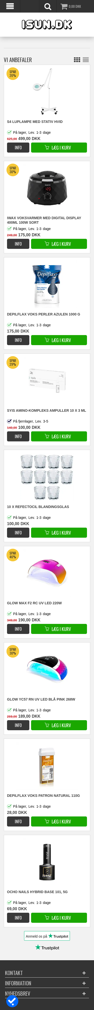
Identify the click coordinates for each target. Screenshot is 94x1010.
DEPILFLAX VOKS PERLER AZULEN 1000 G (43, 314)
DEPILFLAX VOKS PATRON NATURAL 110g (43, 796)
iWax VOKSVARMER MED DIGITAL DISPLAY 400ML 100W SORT (44, 220)
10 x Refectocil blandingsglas (38, 507)
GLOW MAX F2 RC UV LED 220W (34, 603)
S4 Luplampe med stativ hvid (35, 122)
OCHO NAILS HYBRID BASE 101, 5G (37, 892)
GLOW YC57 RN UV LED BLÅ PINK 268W (41, 699)
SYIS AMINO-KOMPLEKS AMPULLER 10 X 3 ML (46, 410)
